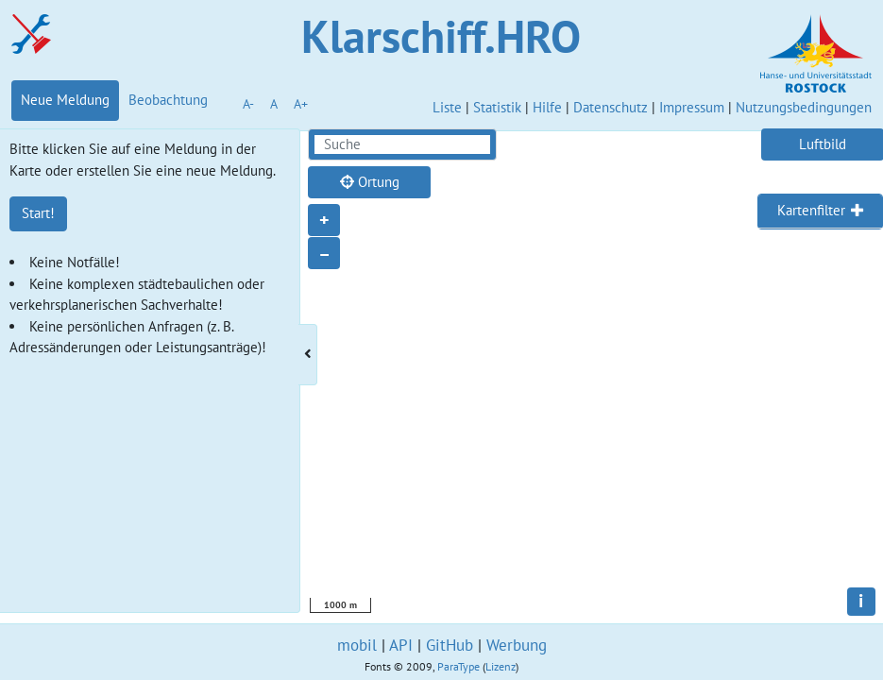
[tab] (820, 212)
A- (248, 103)
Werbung (516, 645)
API (401, 645)
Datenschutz (610, 107)
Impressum (691, 107)
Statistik (497, 107)
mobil (357, 645)
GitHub (449, 645)
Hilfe (547, 107)
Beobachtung (168, 100)
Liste (447, 107)
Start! (38, 213)
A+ (301, 103)
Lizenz (500, 666)
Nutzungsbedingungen (804, 107)
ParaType (458, 666)
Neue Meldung (65, 100)
